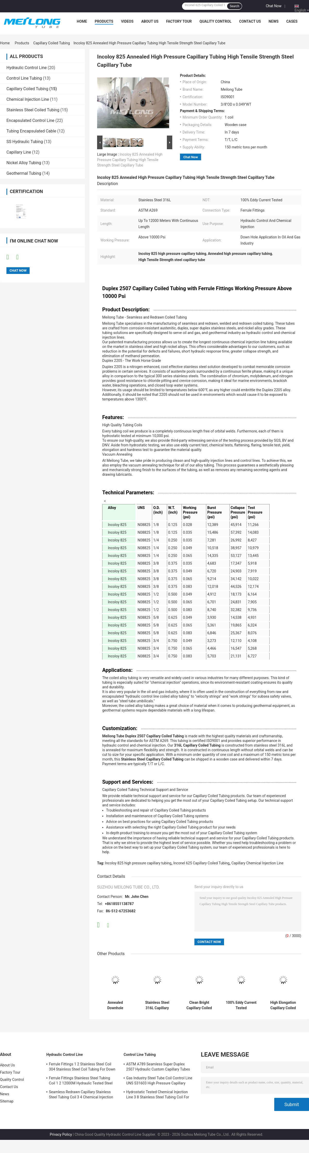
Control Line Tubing (24, 78)
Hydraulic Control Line (26, 67)
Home (82, 21)
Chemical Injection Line (27, 99)
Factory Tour (179, 21)
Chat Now (273, 6)
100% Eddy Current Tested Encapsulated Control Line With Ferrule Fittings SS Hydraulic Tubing (241, 1005)
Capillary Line (18, 152)
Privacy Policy (61, 1134)
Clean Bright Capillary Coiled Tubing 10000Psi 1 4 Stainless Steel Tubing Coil (199, 1005)
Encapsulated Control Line (30, 120)
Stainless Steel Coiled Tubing (32, 109)
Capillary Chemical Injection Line (257, 863)
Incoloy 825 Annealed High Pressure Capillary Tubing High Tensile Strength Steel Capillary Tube (129, 159)
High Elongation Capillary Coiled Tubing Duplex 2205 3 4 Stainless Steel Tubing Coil (283, 1005)
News (274, 21)
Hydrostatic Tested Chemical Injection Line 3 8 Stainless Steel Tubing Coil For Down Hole (157, 1095)
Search (234, 6)
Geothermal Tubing (23, 173)
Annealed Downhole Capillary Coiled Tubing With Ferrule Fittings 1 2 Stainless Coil (115, 1005)
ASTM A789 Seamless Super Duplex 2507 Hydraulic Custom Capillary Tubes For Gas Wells (158, 1067)
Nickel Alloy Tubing (23, 162)
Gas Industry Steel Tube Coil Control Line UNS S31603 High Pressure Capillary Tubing (159, 1081)
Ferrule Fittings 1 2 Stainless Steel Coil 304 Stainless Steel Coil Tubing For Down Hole (82, 1067)
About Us (149, 21)
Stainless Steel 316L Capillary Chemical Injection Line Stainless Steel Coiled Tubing (157, 1005)
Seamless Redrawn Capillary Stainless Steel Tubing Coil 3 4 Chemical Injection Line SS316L (81, 1095)
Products (104, 21)
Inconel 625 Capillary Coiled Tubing (201, 863)
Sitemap (6, 1101)
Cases (292, 21)
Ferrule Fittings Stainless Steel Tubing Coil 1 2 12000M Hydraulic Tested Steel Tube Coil (81, 1081)
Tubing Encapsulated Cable (31, 131)
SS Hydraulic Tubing (24, 141)
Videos (127, 21)
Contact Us (250, 21)
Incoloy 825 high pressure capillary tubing (138, 863)
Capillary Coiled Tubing (51, 43)
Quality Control (215, 21)
